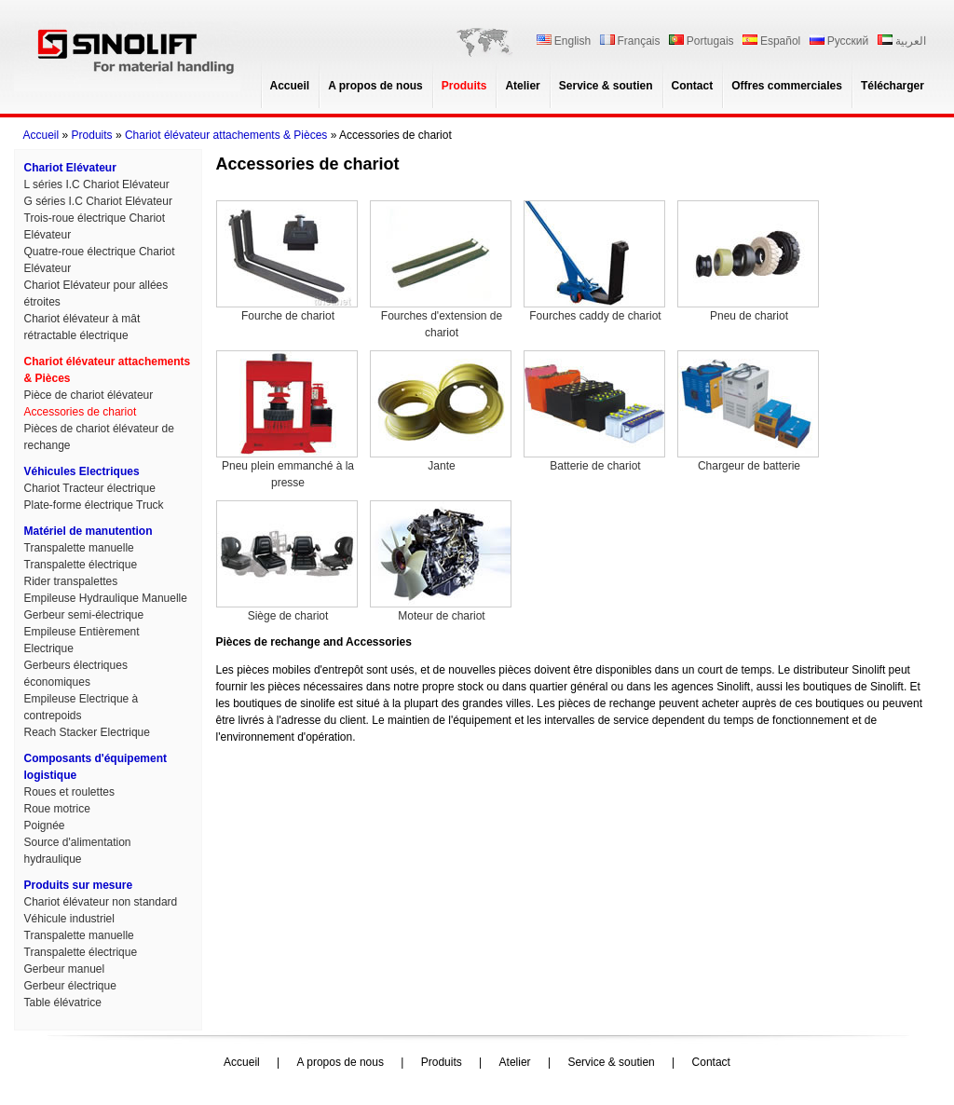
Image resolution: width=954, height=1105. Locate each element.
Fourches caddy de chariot (594, 261)
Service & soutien (606, 85)
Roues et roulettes (69, 791)
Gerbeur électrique (70, 985)
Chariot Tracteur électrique (90, 488)
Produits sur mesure (78, 885)
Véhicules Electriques (82, 471)
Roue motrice (57, 808)
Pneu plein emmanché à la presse (287, 419)
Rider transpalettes (71, 581)
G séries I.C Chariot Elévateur (98, 201)
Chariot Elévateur (70, 167)
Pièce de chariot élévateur (89, 395)
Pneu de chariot (748, 261)
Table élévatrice (63, 1002)
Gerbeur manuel (64, 968)
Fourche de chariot (287, 261)
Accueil (290, 85)
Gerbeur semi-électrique (84, 614)
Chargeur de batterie (748, 411)
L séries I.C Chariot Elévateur (97, 184)
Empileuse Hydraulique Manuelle (105, 598)
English (564, 41)
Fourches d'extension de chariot (440, 269)
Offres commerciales (786, 85)
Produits (464, 85)
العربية (902, 41)
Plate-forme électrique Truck (94, 505)
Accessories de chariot (80, 411)
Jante (440, 411)
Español (771, 41)
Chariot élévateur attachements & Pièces (226, 135)
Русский (839, 41)
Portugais (701, 41)
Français (630, 41)
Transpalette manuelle (79, 547)
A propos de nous (375, 85)
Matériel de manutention (88, 531)
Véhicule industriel (69, 918)
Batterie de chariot (594, 411)
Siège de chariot (287, 561)
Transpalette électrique (81, 564)
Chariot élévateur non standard (101, 901)
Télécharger (892, 85)
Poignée (44, 825)
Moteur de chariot (440, 561)
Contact (693, 85)
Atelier (522, 85)
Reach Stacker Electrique (87, 732)
